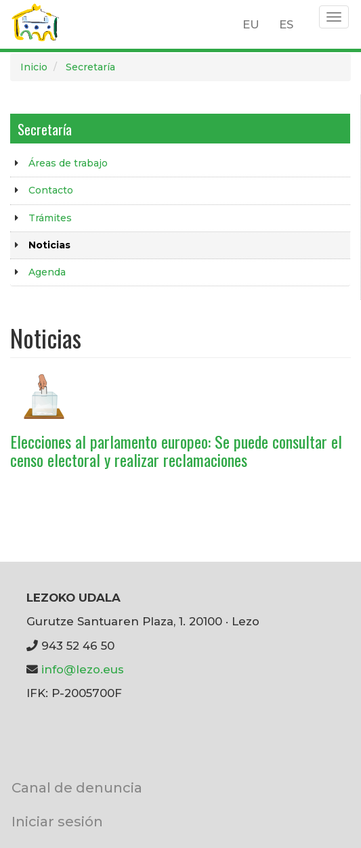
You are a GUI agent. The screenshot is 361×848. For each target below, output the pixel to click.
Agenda (47, 272)
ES (286, 24)
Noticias (49, 245)
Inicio (33, 67)
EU (250, 24)
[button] (44, 396)
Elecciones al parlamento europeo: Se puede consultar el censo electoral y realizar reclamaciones (176, 450)
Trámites (50, 218)
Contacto (50, 190)
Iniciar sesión (57, 821)
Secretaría (90, 67)
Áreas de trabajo (68, 163)
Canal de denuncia (77, 787)
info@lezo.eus (82, 669)
